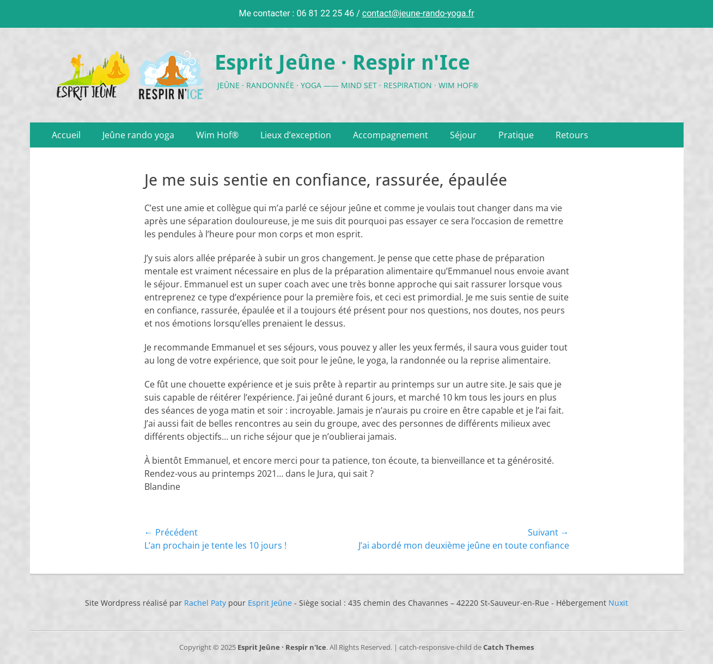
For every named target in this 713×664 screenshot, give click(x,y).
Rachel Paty (205, 603)
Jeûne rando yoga (138, 135)
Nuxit (618, 603)
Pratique (516, 135)
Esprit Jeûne (270, 603)
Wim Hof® (217, 135)
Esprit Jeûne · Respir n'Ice (342, 63)
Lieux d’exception (295, 135)
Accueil (66, 135)
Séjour (463, 135)
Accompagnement (390, 135)
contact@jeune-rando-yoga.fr (418, 13)
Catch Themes (508, 647)
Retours (572, 135)
